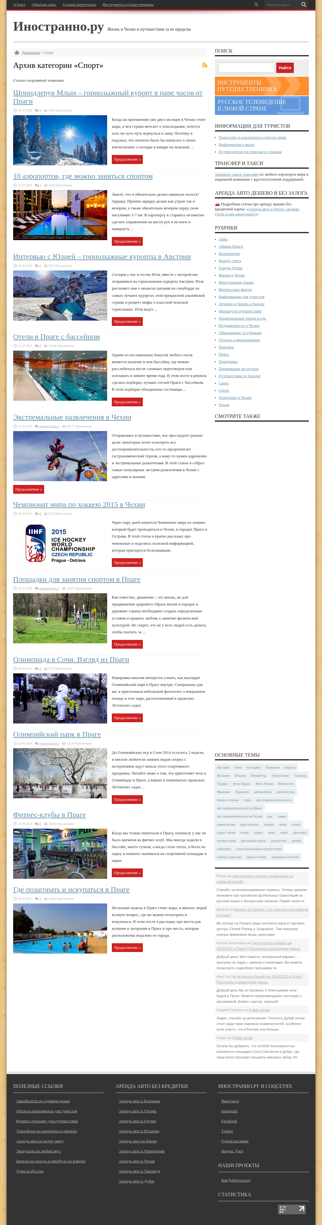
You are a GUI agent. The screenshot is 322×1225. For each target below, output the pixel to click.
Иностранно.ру (58, 26)
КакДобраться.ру (236, 1180)
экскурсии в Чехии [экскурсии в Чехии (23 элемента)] (285, 857)
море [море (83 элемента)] (283, 824)
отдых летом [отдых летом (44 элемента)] (226, 832)
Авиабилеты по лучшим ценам (43, 1101)
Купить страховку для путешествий (47, 1121)
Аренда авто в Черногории (142, 1151)
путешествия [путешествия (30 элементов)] (226, 840)
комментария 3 (50, 588)
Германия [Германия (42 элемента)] (272, 767)
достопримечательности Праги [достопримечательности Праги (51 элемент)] (239, 808)
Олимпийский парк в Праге (57, 734)
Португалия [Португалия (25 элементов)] (280, 775)
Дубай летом (259, 1010)
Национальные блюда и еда (242, 318)
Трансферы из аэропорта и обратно (46, 1131)
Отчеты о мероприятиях (239, 339)
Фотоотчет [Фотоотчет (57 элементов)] (286, 783)
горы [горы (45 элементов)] (247, 800)
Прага (224, 354)
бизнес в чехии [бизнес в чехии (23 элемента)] (228, 800)
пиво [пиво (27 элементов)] (271, 832)
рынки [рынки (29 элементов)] (296, 840)
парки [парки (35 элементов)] (258, 832)
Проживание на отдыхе (239, 368)
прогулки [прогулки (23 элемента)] (299, 832)
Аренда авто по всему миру (40, 1141)
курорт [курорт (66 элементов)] (269, 824)
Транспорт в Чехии (235, 397)
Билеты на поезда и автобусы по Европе (51, 1161)
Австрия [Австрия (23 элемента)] (223, 767)
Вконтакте (230, 1101)
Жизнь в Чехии (232, 275)
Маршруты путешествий (240, 311)
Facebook (229, 1121)
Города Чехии (230, 267)
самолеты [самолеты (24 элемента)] (224, 849)
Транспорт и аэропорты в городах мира (252, 137)
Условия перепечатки (79, 5)
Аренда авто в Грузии (137, 1121)
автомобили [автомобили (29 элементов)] (262, 792)
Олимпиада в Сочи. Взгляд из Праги (71, 659)
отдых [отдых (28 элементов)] (296, 824)
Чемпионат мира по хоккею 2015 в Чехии (79, 504)
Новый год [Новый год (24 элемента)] (259, 775)
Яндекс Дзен (232, 1151)
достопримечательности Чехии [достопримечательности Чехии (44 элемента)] (239, 816)
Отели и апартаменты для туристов (46, 1111)
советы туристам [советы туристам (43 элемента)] (229, 857)
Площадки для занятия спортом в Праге (76, 579)
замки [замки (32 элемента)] (282, 816)
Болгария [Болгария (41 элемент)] (254, 767)
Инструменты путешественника (127, 5)
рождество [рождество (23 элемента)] (278, 840)
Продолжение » (127, 159)
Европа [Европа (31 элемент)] (290, 767)
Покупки (226, 347)
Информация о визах (237, 144)
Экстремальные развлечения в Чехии (72, 417)
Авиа (223, 239)
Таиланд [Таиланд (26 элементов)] (300, 775)
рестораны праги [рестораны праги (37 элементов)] (253, 840)
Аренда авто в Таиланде (139, 1171)
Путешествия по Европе (240, 375)
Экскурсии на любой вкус (38, 1151)
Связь (224, 383)
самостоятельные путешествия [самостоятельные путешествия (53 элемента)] (258, 849)
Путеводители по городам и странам (250, 151)
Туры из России (30, 1171)
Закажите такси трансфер (237, 174)
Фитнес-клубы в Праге (49, 815)
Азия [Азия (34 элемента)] (238, 767)
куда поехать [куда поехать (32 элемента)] (249, 824)
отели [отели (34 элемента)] (245, 832)
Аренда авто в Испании (139, 1131)
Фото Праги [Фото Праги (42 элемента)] (241, 783)
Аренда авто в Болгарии (139, 1101)
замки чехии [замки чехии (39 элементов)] (226, 824)
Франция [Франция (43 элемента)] (223, 792)
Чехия (224, 404)
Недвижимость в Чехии (239, 325)
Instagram (229, 1111)
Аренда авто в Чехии (137, 1161)
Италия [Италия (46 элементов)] (240, 775)
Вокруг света (230, 260)
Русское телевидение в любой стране (251, 105)
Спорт (224, 390)
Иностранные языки (236, 282)
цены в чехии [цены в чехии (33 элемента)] (256, 857)
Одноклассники (234, 1141)
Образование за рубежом (240, 332)
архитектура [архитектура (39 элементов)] (285, 792)
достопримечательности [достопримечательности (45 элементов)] (274, 800)
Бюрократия (229, 253)
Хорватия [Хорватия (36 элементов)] (242, 792)
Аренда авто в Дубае (136, 1181)
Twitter (227, 1131)
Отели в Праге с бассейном (56, 336)
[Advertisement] (262, 586)
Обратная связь (44, 5)
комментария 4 (50, 426)
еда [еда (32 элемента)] (269, 816)
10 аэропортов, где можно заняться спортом (83, 176)
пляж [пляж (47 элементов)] (284, 832)
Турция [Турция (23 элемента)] (222, 783)
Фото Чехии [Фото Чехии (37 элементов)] (264, 783)
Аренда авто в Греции (137, 1111)
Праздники (228, 361)
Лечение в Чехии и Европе (242, 303)
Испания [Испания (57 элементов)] (223, 775)
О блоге (19, 5)
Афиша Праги (231, 246)
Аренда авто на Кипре (138, 1141)
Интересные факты (235, 289)
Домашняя (31, 52)
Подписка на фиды (204, 65)
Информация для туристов (241, 296)
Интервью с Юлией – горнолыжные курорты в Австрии (102, 256)
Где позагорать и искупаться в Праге (71, 889)
